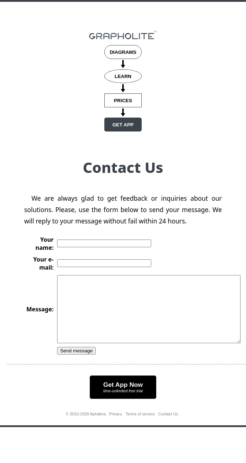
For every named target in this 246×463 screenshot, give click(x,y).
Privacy (115, 427)
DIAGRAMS (123, 52)
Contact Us (168, 427)
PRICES (123, 100)
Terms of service (140, 427)
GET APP (123, 124)
